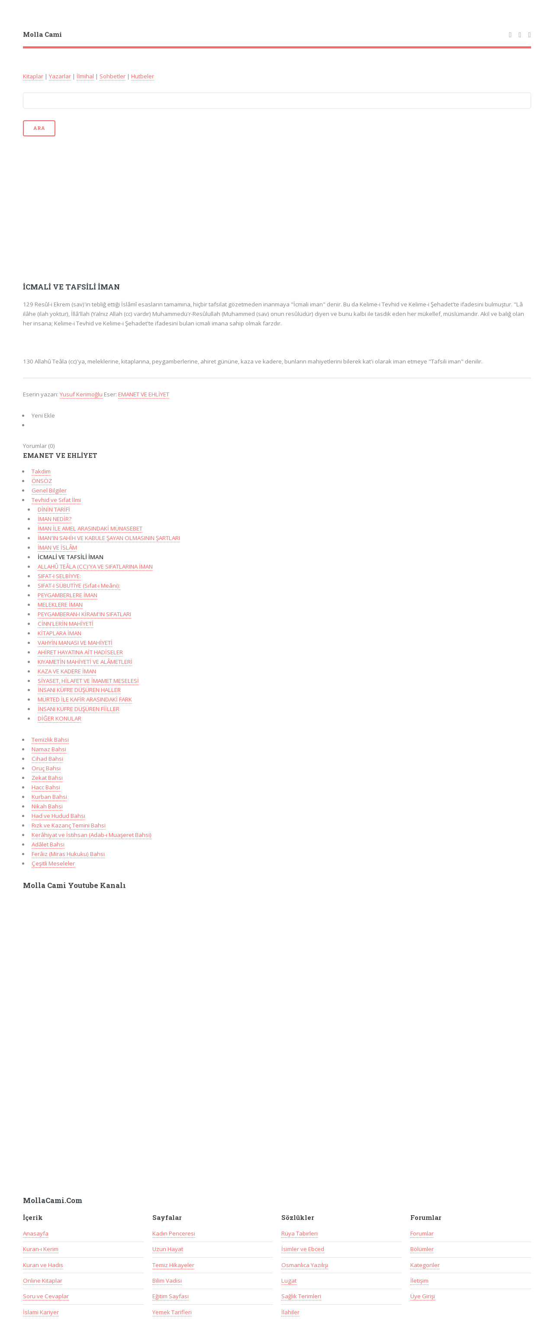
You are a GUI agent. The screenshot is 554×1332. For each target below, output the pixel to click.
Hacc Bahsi (46, 787)
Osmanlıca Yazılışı (304, 1265)
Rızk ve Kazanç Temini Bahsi (69, 825)
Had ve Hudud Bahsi (58, 816)
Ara (39, 128)
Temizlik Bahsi (50, 739)
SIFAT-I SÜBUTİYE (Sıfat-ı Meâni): (79, 585)
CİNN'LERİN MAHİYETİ (65, 623)
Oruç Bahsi (46, 768)
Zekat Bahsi (47, 778)
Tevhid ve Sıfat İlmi (56, 500)
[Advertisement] (277, 208)
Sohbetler (113, 76)
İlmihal (85, 76)
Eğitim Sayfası (170, 1296)
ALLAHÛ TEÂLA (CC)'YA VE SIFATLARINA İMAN (95, 566)
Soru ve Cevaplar (46, 1296)
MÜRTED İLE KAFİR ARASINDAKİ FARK (85, 699)
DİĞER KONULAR (59, 718)
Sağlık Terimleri (301, 1296)
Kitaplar (33, 76)
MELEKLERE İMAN (60, 604)
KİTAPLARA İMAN (59, 633)
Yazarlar (60, 76)
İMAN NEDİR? (54, 519)
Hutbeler (142, 76)
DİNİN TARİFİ (54, 509)
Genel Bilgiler (49, 490)
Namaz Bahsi (49, 749)
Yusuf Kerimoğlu (81, 394)
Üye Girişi (422, 1296)
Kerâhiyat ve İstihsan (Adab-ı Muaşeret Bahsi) (91, 835)
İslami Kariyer (41, 1312)
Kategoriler (425, 1265)
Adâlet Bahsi (48, 844)
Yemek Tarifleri (172, 1312)
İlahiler (290, 1312)
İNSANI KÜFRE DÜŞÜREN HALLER (79, 690)
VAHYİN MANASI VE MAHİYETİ (75, 643)
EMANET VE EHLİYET (143, 394)
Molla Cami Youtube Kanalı (74, 885)
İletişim (419, 1280)
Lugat (288, 1280)
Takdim (41, 471)
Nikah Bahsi (47, 806)
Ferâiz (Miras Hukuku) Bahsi (68, 854)
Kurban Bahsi (49, 797)
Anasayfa (35, 1233)
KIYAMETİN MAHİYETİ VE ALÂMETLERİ (85, 662)
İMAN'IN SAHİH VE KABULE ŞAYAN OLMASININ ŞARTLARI (109, 538)
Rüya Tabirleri (299, 1233)
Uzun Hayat (167, 1249)
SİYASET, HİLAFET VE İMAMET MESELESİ (88, 681)
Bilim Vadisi (167, 1280)
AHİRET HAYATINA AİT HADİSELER (80, 652)
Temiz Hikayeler (173, 1265)
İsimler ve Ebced (302, 1249)
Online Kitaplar (42, 1280)
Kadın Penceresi (173, 1233)
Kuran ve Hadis (43, 1265)
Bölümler (422, 1249)
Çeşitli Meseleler (53, 863)
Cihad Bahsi (47, 759)
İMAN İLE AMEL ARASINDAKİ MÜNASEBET (90, 528)
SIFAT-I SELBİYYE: (59, 576)
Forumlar (422, 1233)
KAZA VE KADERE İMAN (67, 671)
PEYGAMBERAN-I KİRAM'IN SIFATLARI (84, 614)
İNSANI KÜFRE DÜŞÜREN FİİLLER (78, 709)
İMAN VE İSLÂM (57, 547)
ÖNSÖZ (42, 481)
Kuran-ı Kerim (40, 1249)
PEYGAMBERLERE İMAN (67, 595)
